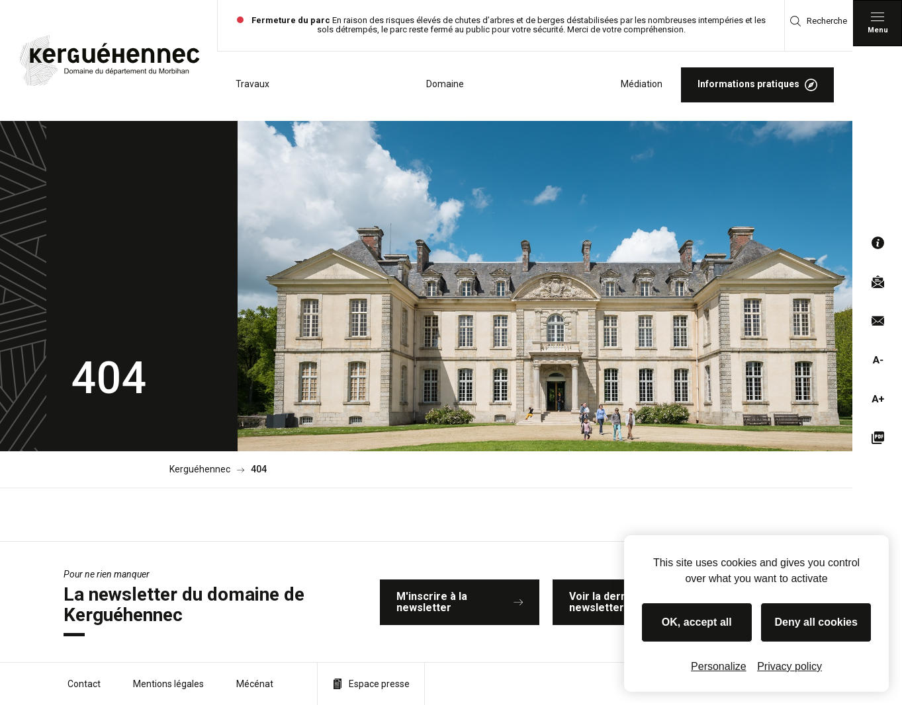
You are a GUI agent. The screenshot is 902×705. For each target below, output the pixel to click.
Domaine (445, 84)
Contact (84, 684)
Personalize (718, 666)
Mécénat (254, 684)
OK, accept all (697, 622)
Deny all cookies (816, 622)
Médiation (641, 84)
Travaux (252, 84)
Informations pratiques (757, 85)
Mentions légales (168, 684)
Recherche (818, 21)
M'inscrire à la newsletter (459, 602)
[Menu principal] (877, 23)
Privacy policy (789, 666)
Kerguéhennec (199, 469)
